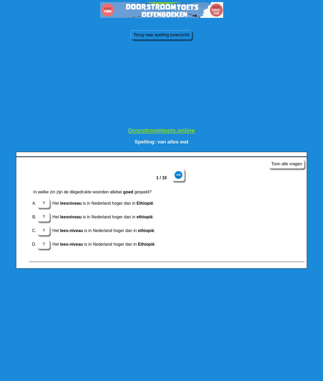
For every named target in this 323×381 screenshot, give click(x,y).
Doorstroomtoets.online (161, 130)
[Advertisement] (161, 85)
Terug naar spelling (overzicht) (161, 35)
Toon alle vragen (286, 164)
